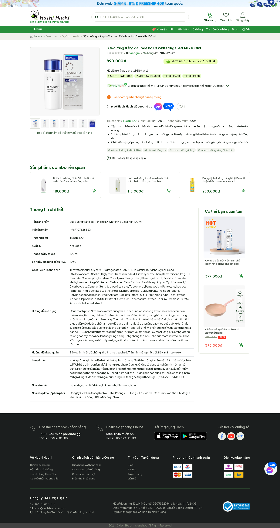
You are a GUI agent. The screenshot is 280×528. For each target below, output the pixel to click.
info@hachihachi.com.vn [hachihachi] (48, 508)
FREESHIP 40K (172, 75)
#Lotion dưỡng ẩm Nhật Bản (124, 150)
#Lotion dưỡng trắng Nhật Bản (215, 150)
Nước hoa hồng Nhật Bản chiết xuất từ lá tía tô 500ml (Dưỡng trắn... (74, 180)
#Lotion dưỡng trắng (182, 150)
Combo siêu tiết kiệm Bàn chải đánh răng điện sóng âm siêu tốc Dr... (223, 263)
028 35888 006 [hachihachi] (42, 504)
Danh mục (52, 36)
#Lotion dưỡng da (155, 150)
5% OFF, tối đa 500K (120, 75)
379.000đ (213, 276)
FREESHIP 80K (192, 75)
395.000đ (213, 345)
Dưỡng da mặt (70, 36)
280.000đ (211, 191)
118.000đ (61, 191)
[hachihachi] (140, 3)
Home (36, 36)
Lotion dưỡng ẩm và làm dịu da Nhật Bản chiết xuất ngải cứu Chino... (149, 180)
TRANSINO (130, 120)
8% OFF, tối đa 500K (148, 75)
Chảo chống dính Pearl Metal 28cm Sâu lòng (222, 331)
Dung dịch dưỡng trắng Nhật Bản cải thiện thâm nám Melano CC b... (223, 180)
